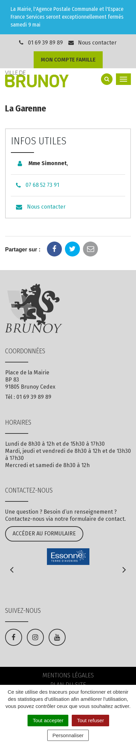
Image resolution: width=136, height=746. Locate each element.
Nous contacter (92, 42)
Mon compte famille (68, 59)
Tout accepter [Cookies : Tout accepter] (48, 720)
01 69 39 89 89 (45, 42)
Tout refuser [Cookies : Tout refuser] (90, 720)
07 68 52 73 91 (42, 185)
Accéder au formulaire (44, 533)
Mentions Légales (68, 675)
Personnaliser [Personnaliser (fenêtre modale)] (68, 735)
